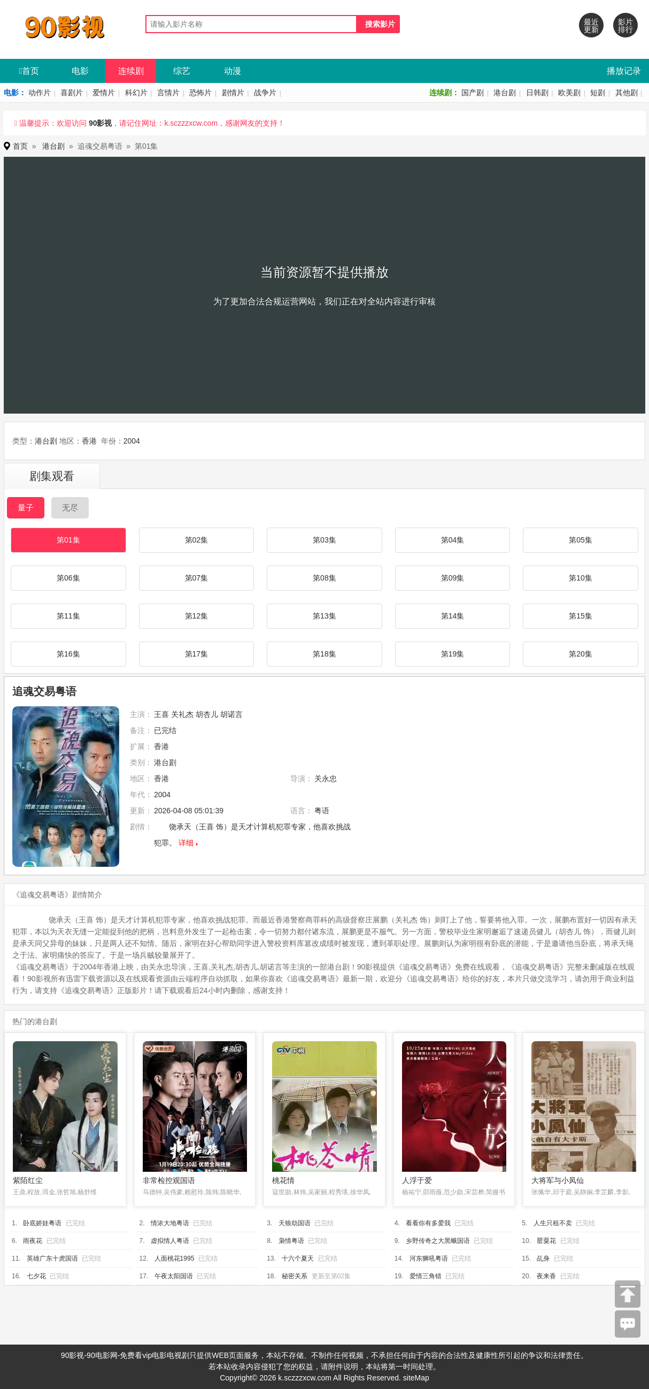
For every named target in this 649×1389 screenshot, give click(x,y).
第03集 (324, 540)
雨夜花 (32, 1241)
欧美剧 (569, 92)
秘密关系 (294, 1276)
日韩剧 (537, 92)
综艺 (181, 70)
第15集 (580, 616)
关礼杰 (182, 714)
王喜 (161, 714)
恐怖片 (200, 92)
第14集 (453, 616)
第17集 (196, 654)
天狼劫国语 (295, 1223)
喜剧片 (71, 92)
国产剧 (472, 92)
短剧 (597, 92)
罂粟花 (546, 1241)
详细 (186, 842)
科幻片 (136, 92)
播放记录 (624, 70)
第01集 (68, 540)
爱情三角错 (426, 1276)
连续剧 (131, 70)
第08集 (324, 578)
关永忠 (325, 778)
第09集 (453, 578)
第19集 (453, 654)
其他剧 (626, 92)
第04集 (453, 540)
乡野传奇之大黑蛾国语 (438, 1241)
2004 (131, 441)
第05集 (580, 540)
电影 (80, 70)
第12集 (196, 616)
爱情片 (103, 92)
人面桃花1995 (174, 1258)
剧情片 (233, 92)
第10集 (580, 578)
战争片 (265, 92)
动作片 (39, 92)
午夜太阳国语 (173, 1276)
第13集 (324, 616)
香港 (89, 441)
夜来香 (546, 1276)
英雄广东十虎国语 (52, 1258)
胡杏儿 (207, 714)
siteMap (416, 1377)
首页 (29, 70)
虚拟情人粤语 (170, 1241)
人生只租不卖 (553, 1223)
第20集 (580, 654)
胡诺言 (231, 714)
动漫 (232, 70)
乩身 (543, 1258)
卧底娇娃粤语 (42, 1223)
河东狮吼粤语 (429, 1258)
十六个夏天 (298, 1258)
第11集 (68, 616)
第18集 (324, 654)
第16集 (68, 654)
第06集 (68, 578)
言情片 (168, 92)
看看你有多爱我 (428, 1223)
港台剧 (504, 92)
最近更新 (591, 26)
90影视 (100, 123)
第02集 (196, 540)
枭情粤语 (291, 1241)
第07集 (196, 578)
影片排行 (625, 26)
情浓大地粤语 (170, 1223)
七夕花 (36, 1276)
